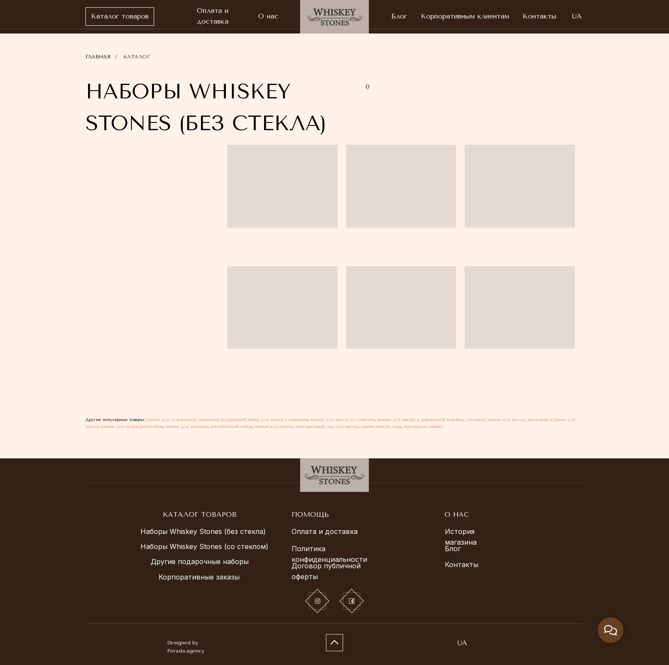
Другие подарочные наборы (200, 561)
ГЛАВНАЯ (97, 57)
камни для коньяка (186, 426)
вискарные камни (423, 426)
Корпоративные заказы (199, 577)
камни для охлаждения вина (132, 426)
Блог (453, 548)
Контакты (461, 564)
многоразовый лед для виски (326, 426)
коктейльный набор (231, 426)
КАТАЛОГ (136, 57)
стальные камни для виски (495, 419)
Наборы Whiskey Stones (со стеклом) (204, 546)
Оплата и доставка (325, 531)
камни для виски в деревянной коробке (420, 419)
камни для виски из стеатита (343, 419)
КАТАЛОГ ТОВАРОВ (200, 514)
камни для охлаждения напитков (182, 419)
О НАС (456, 514)
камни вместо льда (381, 426)
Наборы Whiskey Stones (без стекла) (203, 531)
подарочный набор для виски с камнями (264, 419)
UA (462, 643)
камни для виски (273, 426)
